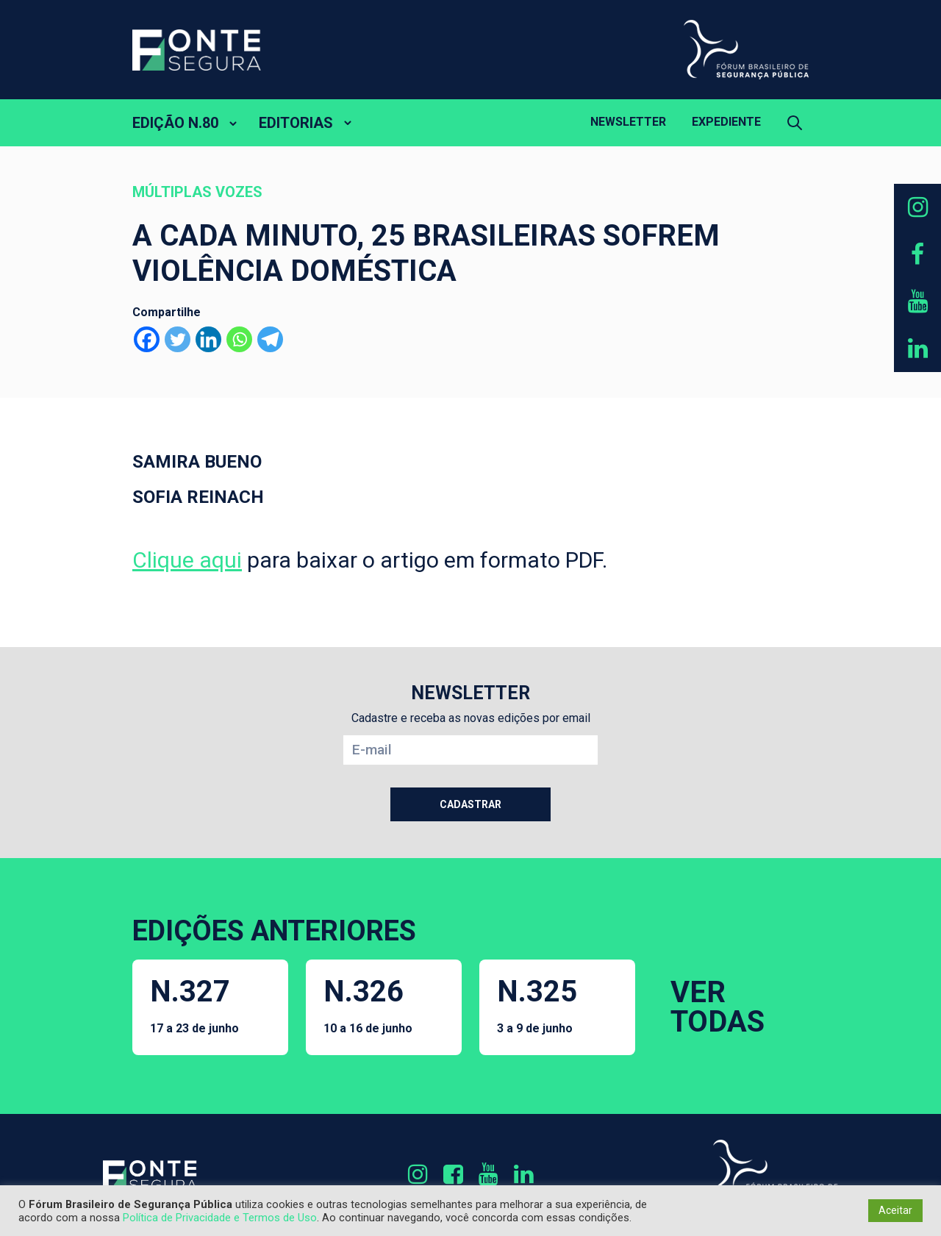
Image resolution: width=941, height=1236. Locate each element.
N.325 (537, 1004)
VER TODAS (717, 1007)
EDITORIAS (296, 123)
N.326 (367, 1004)
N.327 (194, 1004)
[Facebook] (147, 339)
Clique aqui (187, 560)
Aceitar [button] (895, 1210)
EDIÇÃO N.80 (175, 123)
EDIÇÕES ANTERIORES (274, 931)
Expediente (726, 122)
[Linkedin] (208, 339)
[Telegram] (270, 339)
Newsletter (628, 122)
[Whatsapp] (239, 339)
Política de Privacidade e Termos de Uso (220, 1217)
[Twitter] (177, 339)
